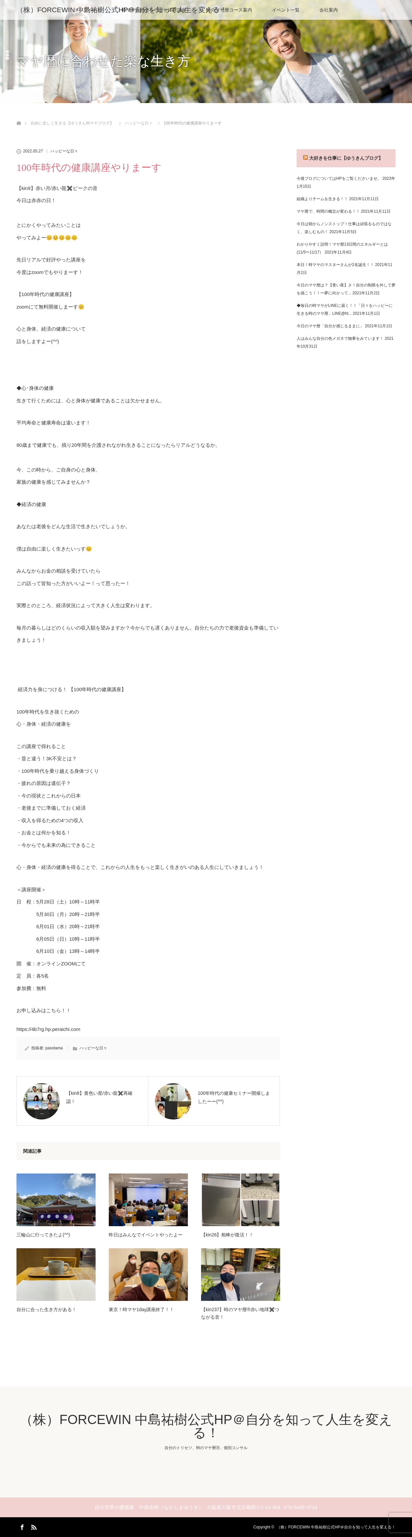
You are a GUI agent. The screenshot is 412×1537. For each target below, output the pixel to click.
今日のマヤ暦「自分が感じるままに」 (330, 326)
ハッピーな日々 (64, 151)
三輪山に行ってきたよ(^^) (43, 1234)
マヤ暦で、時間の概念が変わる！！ (328, 211)
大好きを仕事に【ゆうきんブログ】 (346, 158)
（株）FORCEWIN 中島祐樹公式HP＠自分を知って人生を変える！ (121, 9)
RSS (33, 1526)
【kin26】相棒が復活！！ (227, 1234)
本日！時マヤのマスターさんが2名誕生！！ (335, 264)
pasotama (54, 1048)
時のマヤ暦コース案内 (229, 10)
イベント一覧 (286, 10)
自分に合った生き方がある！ (46, 1309)
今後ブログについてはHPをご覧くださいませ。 (339, 178)
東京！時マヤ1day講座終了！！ (141, 1309)
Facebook (21, 1526)
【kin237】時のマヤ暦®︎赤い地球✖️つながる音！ (240, 1313)
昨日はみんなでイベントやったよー (146, 1234)
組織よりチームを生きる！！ (322, 199)
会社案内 (328, 10)
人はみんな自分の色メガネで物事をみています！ (340, 338)
